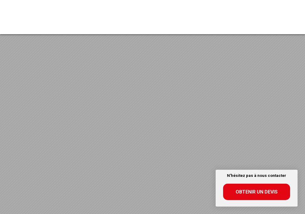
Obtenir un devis (257, 192)
